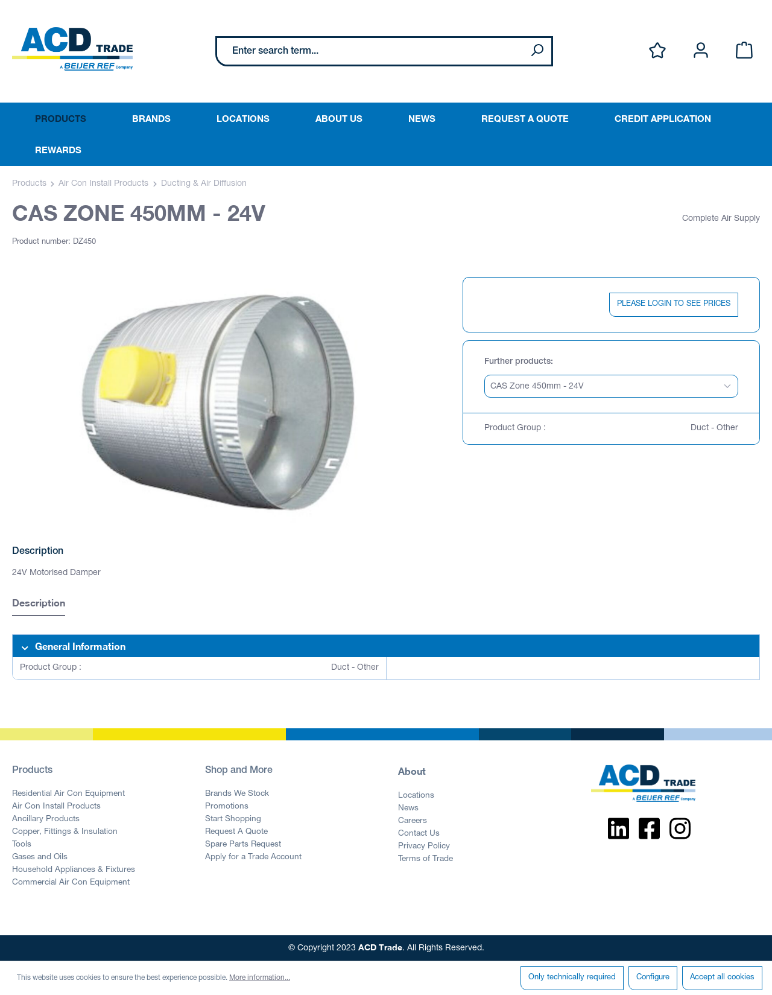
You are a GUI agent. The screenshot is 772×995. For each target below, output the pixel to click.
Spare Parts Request (243, 845)
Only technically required (572, 978)
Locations (416, 796)
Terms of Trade (425, 859)
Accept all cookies (722, 978)
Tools (21, 845)
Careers (412, 821)
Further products (517, 362)
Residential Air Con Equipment (68, 794)
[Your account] (701, 51)
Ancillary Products (46, 819)
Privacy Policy (424, 846)
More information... (259, 978)
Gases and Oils (40, 857)
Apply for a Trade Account (253, 857)
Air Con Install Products (56, 807)
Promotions (226, 807)
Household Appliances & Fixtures (73, 870)
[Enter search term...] (370, 51)
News (408, 808)
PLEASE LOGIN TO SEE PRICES (673, 304)
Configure (652, 978)
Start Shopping (233, 819)
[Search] (536, 51)
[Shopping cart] (744, 51)
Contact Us (419, 834)
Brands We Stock (237, 794)
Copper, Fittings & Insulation (65, 832)
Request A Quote (236, 832)
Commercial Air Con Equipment (71, 883)
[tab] (38, 604)
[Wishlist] (657, 51)
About (412, 771)
